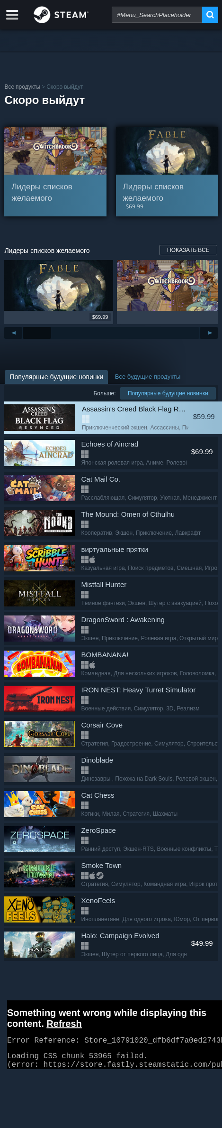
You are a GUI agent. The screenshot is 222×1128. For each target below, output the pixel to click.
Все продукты (22, 86)
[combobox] (157, 15)
